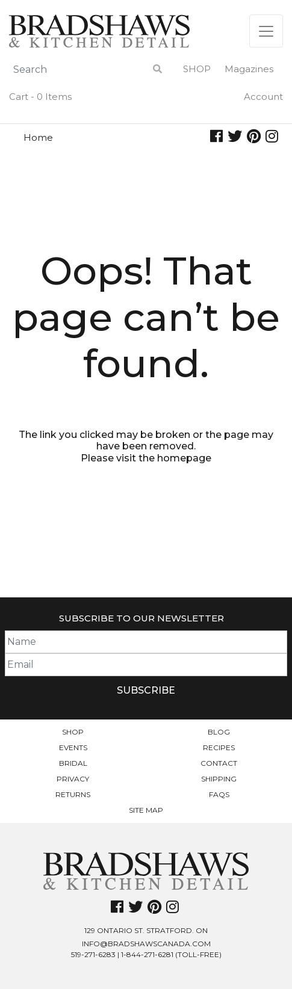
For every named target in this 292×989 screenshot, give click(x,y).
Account (263, 96)
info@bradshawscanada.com (146, 943)
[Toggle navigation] (266, 31)
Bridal (73, 763)
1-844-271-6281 (147, 954)
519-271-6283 (93, 954)
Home (38, 137)
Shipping (219, 778)
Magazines (249, 69)
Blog (219, 731)
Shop (197, 69)
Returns (72, 794)
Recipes (219, 747)
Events (73, 747)
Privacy (73, 778)
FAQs (219, 794)
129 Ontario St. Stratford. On (146, 930)
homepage (184, 458)
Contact (218, 763)
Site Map (146, 810)
